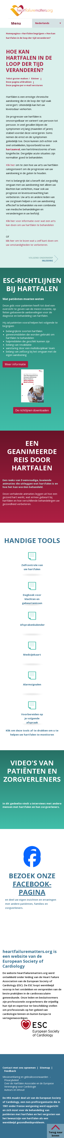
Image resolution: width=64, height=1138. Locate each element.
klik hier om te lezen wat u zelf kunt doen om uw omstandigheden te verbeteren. (32, 242)
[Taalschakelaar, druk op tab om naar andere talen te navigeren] (48, 23)
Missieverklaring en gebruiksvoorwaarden (25, 1076)
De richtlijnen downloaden (32, 410)
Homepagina (13, 33)
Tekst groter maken (17, 78)
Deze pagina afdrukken (19, 81)
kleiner (35, 78)
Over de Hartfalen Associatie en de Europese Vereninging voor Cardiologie (29, 1085)
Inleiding (39, 259)
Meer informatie (15, 364)
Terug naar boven (55, 1134)
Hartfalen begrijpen (33, 33)
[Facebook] (32, 858)
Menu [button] (16, 23)
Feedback (10, 1071)
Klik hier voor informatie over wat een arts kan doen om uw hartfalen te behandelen (31, 223)
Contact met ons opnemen (19, 1067)
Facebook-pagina (32, 888)
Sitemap (45, 1067)
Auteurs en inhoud (14, 1089)
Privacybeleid (11, 1080)
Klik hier (10, 165)
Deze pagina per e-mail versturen (24, 85)
